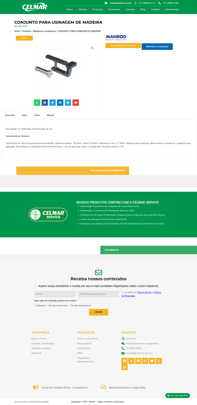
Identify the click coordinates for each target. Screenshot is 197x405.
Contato (155, 9)
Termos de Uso (144, 292)
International (171, 9)
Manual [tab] (50, 115)
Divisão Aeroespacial (81, 305)
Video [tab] (37, 115)
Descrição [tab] (10, 115)
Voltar (24, 38)
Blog (142, 9)
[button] (92, 48)
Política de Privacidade (39, 402)
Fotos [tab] (24, 115)
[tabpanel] (98, 139)
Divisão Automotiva (58, 305)
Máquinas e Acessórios (44, 31)
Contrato (130, 9)
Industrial (40, 305)
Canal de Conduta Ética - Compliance (64, 387)
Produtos (97, 9)
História (82, 9)
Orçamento (114, 9)
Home (69, 9)
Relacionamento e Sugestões (127, 387)
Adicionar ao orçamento (157, 46)
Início (17, 31)
